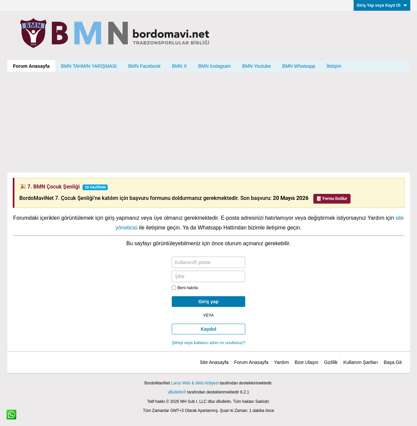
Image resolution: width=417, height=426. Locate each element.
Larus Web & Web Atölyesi (195, 383)
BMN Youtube (256, 66)
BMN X (179, 66)
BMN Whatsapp (298, 66)
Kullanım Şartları (360, 362)
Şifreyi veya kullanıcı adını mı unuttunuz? (208, 342)
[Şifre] (208, 276)
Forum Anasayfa (31, 66)
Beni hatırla (185, 287)
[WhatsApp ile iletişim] (11, 414)
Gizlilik (330, 362)
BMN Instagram (214, 66)
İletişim (334, 66)
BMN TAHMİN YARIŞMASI (89, 66)
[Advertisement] (208, 122)
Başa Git (393, 362)
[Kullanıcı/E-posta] (208, 262)
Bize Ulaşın (306, 362)
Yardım (281, 362)
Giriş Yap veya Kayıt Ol (382, 5)
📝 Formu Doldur (332, 198)
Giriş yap (209, 301)
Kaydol (208, 329)
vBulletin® (177, 392)
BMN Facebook (144, 66)
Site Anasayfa (214, 362)
